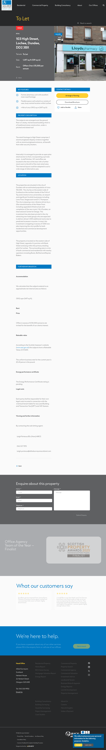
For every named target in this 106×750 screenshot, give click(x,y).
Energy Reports (66, 686)
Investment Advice (68, 677)
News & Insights (67, 708)
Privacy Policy (20, 736)
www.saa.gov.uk (23, 347)
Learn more (88, 745)
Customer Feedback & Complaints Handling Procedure (30, 743)
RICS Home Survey (42, 670)
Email (18, 497)
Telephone (19, 505)
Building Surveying (42, 705)
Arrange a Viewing (72, 96)
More (19, 78)
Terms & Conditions (29, 736)
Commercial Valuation (69, 673)
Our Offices (93, 5)
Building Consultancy (62, 5)
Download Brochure (72, 102)
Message (57, 489)
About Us (64, 701)
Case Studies (40, 714)
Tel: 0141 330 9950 (22, 689)
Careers (64, 705)
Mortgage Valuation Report (45, 673)
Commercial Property (40, 5)
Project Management (43, 711)
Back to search (84, 23)
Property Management (69, 693)
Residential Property (42, 663)
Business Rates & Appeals (70, 683)
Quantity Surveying (42, 708)
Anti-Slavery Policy (39, 736)
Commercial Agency (68, 670)
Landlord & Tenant (68, 680)
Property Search (67, 667)
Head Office (20, 663)
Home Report (40, 667)
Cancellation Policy (21, 739)
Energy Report (40, 677)
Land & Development (69, 690)
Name (18, 489)
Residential (21, 5)
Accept (78, 745)
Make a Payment (67, 711)
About (79, 5)
